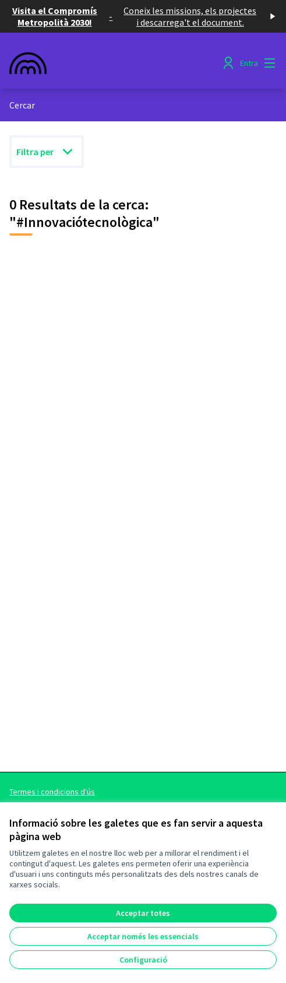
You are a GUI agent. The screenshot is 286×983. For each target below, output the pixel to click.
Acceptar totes (143, 913)
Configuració (143, 959)
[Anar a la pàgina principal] (108, 63)
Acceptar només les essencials (143, 936)
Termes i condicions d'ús (52, 791)
